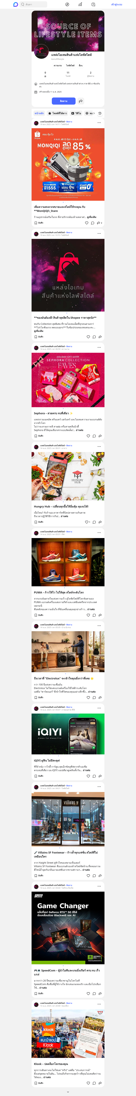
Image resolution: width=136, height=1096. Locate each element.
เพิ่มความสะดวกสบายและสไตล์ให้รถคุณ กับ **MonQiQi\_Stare (59, 208)
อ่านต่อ (79, 430)
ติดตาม (63, 101)
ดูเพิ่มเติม (91, 217)
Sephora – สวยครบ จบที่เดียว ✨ (53, 413)
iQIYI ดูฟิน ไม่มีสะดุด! (47, 760)
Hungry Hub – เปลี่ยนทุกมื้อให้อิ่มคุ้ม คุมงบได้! (61, 506)
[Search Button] (22, 4)
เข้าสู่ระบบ (116, 4)
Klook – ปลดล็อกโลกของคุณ (51, 1064)
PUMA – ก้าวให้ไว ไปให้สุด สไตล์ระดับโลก (59, 592)
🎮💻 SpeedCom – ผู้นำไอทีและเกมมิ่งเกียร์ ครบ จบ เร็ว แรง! (67, 972)
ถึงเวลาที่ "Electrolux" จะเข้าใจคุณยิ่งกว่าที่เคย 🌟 (64, 678)
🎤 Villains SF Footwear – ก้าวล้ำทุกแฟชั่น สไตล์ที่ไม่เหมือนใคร (66, 854)
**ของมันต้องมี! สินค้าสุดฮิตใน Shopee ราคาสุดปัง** (65, 317)
